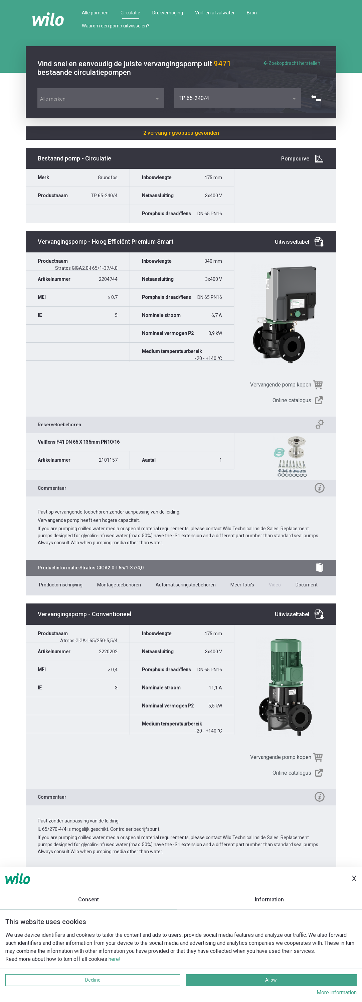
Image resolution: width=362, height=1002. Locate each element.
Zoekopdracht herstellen (291, 63)
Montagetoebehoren (119, 584)
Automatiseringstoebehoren (186, 584)
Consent (88, 899)
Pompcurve (295, 158)
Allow (271, 980)
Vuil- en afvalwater (215, 12)
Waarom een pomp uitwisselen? (115, 25)
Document (307, 584)
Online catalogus (292, 400)
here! (115, 959)
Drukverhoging (167, 12)
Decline (93, 980)
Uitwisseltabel (292, 242)
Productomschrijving (60, 584)
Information (269, 899)
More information (337, 992)
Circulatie (130, 12)
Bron (252, 12)
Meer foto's (242, 584)
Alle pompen (95, 12)
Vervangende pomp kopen (280, 384)
